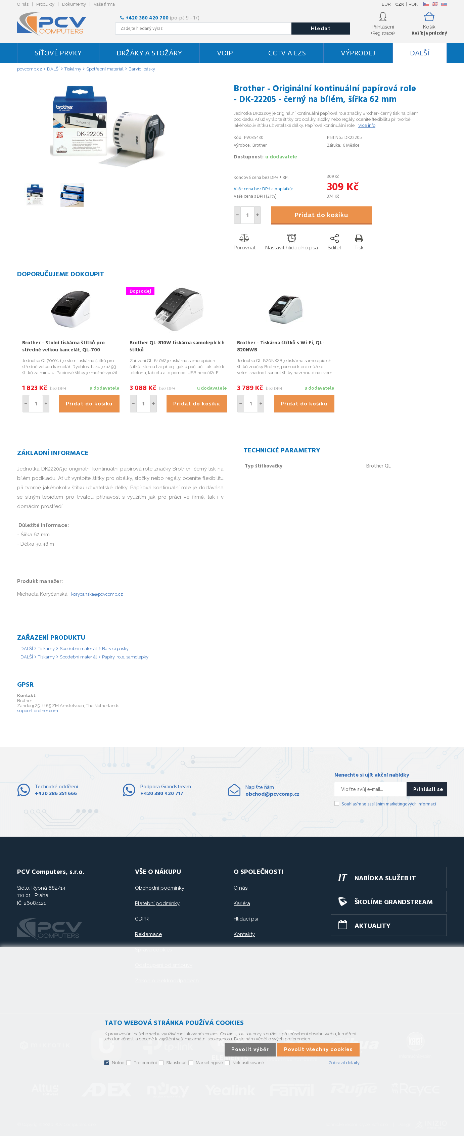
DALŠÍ (419, 53)
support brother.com (37, 710)
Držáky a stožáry (149, 53)
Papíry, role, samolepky (125, 656)
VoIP (225, 53)
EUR (386, 4)
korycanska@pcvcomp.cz (97, 594)
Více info (366, 125)
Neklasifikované (248, 1062)
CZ (426, 4)
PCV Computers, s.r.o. (55, 24)
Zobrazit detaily (344, 1062)
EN (435, 4)
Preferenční (145, 1062)
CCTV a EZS (287, 53)
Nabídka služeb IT (385, 878)
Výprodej (358, 53)
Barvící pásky (115, 648)
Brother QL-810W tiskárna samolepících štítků (177, 346)
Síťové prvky (58, 53)
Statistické (176, 1062)
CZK (399, 4)
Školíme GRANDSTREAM (394, 902)
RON (413, 4)
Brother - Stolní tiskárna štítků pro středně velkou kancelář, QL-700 (63, 346)
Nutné (118, 1062)
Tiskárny (46, 648)
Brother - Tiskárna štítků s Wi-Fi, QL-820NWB (280, 346)
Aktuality (372, 926)
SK (443, 4)
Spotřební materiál (78, 648)
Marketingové (209, 1062)
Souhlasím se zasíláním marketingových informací (389, 804)
